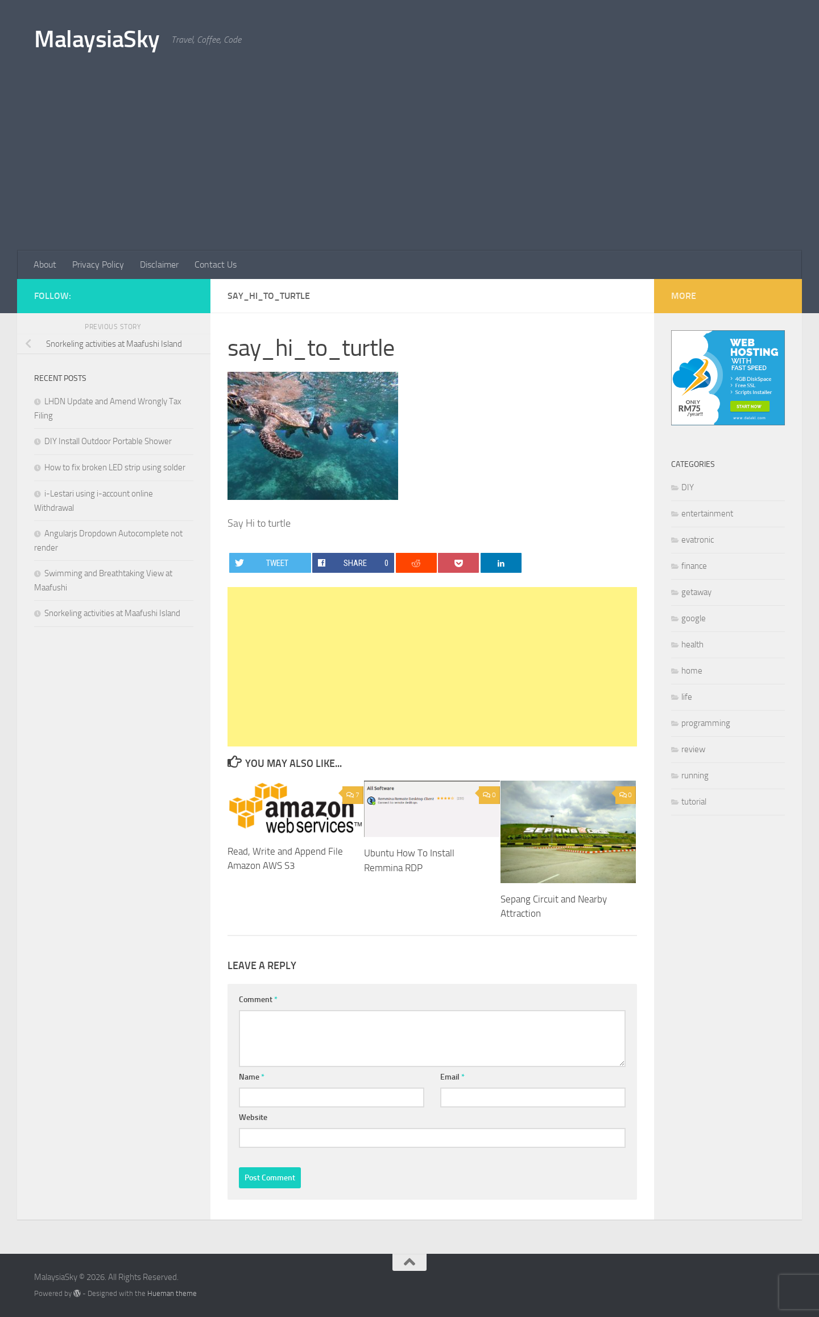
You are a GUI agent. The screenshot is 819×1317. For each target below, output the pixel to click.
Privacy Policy (98, 264)
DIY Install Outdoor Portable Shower (108, 441)
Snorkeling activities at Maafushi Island (112, 613)
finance (694, 566)
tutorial (693, 802)
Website (253, 1117)
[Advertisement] (409, 165)
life (686, 697)
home (691, 671)
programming (705, 723)
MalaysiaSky (97, 39)
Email (452, 1077)
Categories (693, 464)
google (693, 618)
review (693, 749)
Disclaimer (159, 264)
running (695, 775)
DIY (687, 487)
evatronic (697, 540)
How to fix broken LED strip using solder (114, 467)
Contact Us (216, 264)
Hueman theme (172, 1293)
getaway (696, 592)
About (45, 264)
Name (251, 1077)
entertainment (707, 513)
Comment (258, 999)
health (692, 644)
